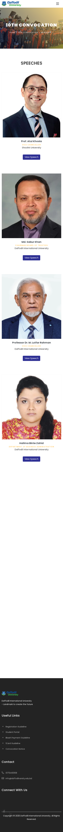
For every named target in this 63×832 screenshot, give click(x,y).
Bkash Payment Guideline (18, 737)
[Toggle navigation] (57, 4)
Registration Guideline (16, 726)
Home (12, 32)
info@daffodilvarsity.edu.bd (19, 778)
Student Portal (12, 732)
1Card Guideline (13, 743)
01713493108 (11, 772)
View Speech (31, 157)
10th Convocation (28, 32)
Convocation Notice (15, 749)
